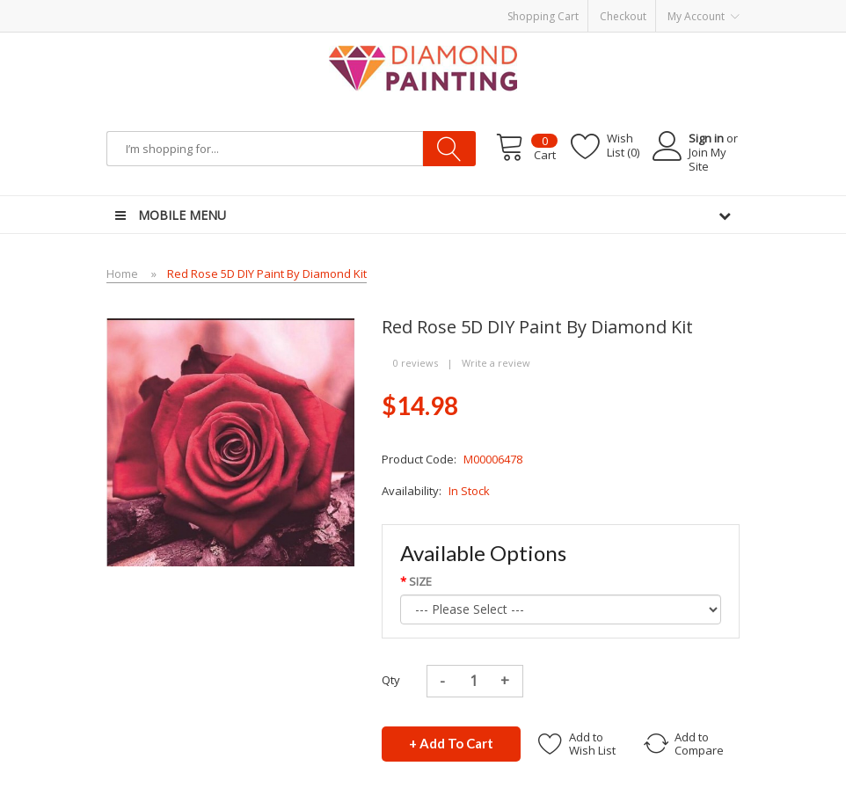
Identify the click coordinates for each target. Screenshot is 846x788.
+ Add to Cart (451, 743)
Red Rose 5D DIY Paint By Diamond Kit (267, 273)
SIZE (420, 581)
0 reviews (415, 362)
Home (122, 273)
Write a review (496, 362)
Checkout (623, 16)
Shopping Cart (543, 16)
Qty (391, 680)
